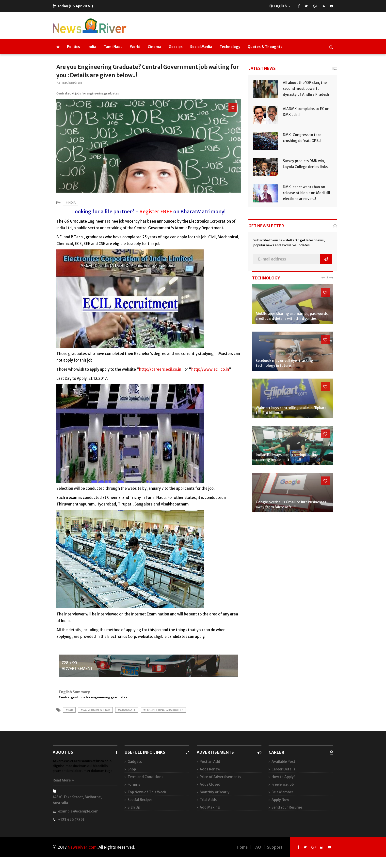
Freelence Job (283, 784)
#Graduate (127, 710)
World (135, 47)
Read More (63, 780)
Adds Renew (210, 769)
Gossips (176, 47)
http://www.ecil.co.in (210, 369)
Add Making (210, 807)
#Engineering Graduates (163, 710)
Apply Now (280, 799)
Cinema (154, 47)
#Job (69, 710)
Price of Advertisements (220, 777)
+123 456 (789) (71, 819)
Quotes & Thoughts (265, 47)
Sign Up (134, 807)
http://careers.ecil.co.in (160, 369)
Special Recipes (140, 799)
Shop (132, 769)
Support (274, 847)
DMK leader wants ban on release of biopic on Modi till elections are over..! (306, 193)
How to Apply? (283, 777)
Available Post (283, 761)
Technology (230, 47)
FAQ (257, 847)
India (91, 47)
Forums (134, 784)
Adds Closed (210, 784)
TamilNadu (113, 47)
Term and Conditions (145, 777)
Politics (73, 47)
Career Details (283, 769)
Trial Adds (208, 799)
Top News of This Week (147, 792)
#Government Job (95, 710)
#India (70, 202)
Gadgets (135, 761)
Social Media (201, 47)
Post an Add (210, 761)
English (280, 6)
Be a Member (282, 792)
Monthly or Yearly (214, 792)
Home (242, 847)
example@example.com (78, 811)
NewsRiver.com (82, 847)
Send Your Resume (287, 807)
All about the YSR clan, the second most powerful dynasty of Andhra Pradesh (306, 88)
